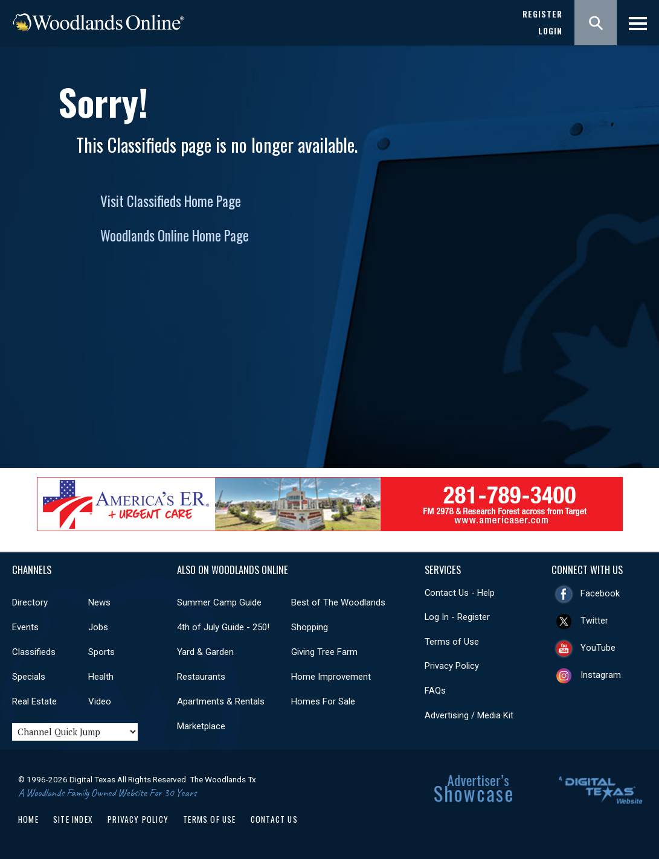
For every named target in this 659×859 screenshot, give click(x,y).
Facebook (600, 593)
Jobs (98, 627)
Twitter (594, 620)
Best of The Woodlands (338, 602)
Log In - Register (457, 617)
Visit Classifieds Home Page (170, 201)
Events (25, 627)
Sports (101, 652)
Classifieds (34, 652)
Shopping (309, 627)
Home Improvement (331, 676)
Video (99, 701)
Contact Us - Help (460, 592)
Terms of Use (452, 641)
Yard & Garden (205, 652)
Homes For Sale (323, 701)
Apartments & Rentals (221, 701)
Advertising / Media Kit (469, 715)
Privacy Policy (452, 665)
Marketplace (201, 726)
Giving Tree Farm (324, 652)
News (99, 602)
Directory (30, 602)
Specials (28, 676)
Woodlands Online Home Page (174, 235)
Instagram (600, 674)
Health (101, 676)
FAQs (435, 690)
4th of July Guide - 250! (223, 627)
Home (28, 819)
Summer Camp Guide (219, 602)
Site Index (73, 819)
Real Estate (34, 701)
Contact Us (274, 819)
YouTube (598, 647)
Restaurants (201, 676)
